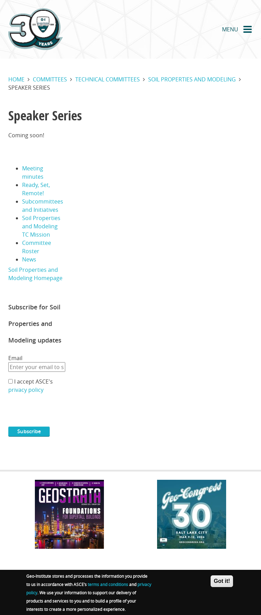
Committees (50, 79)
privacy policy (26, 390)
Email (15, 358)
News (29, 259)
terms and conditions (108, 585)
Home (16, 79)
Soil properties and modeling (192, 79)
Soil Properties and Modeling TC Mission (41, 226)
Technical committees (107, 79)
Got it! (222, 582)
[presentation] (60, 412)
